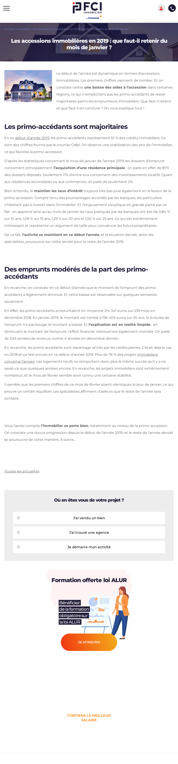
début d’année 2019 (32, 138)
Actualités (23, 29)
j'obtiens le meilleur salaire (89, 717)
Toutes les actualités (21, 471)
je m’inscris (89, 642)
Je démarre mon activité (89, 547)
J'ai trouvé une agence (89, 532)
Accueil (9, 29)
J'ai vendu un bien (89, 518)
